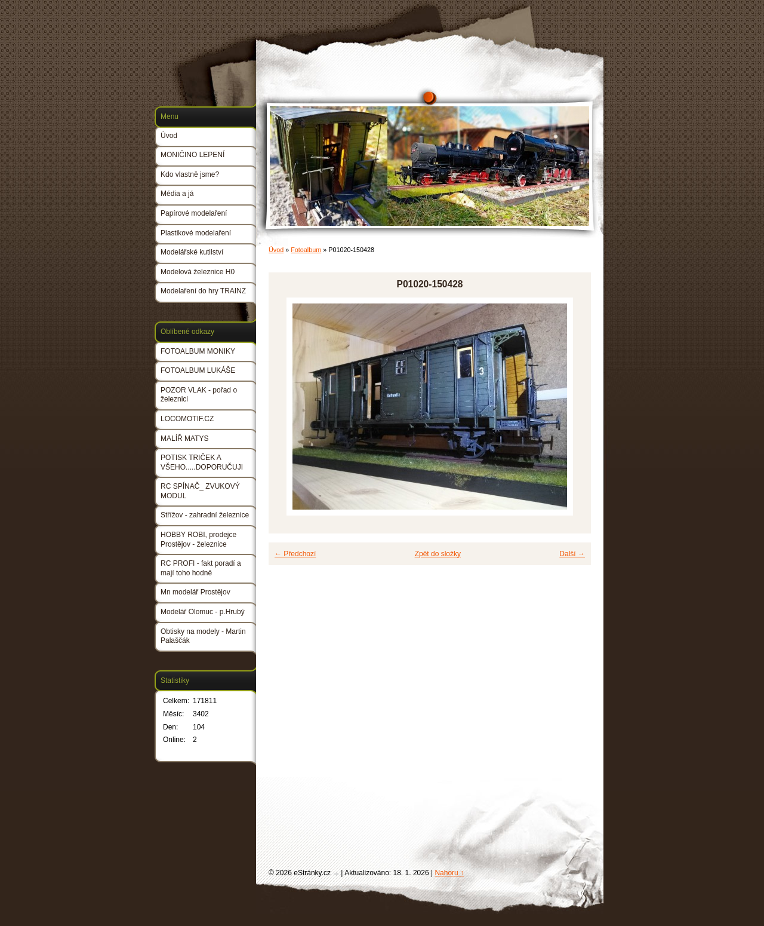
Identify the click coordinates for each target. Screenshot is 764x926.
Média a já (177, 193)
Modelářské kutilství (192, 252)
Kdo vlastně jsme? (190, 174)
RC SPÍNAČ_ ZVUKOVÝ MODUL (200, 491)
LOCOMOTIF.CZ (187, 419)
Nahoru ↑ (449, 873)
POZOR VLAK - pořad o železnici (199, 395)
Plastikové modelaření (196, 233)
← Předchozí (295, 554)
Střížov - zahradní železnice (205, 515)
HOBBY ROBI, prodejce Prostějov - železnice (198, 539)
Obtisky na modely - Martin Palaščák (203, 636)
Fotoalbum (306, 249)
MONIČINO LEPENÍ (192, 155)
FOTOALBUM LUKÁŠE (198, 370)
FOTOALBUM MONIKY (198, 351)
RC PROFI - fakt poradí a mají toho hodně (201, 568)
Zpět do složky (438, 554)
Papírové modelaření (194, 213)
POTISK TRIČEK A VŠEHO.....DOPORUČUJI (202, 462)
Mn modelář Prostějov (195, 592)
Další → (572, 554)
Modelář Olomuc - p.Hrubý (203, 612)
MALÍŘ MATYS (184, 438)
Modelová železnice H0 (198, 272)
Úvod (276, 249)
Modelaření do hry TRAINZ (203, 291)
